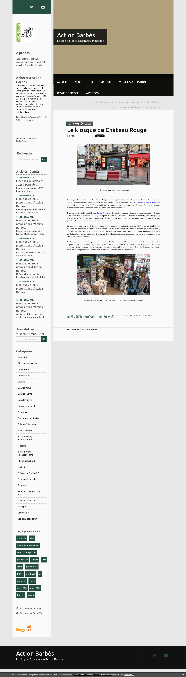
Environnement (25, 430)
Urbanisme (23, 512)
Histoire (22, 445)
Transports (23, 506)
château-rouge (74, 317)
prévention (22, 559)
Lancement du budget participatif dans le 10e (139, 107)
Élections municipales (28, 418)
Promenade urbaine (27, 479)
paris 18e (30, 573)
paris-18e (35, 587)
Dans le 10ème (25, 393)
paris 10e (21, 538)
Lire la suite (36, 64)
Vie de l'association (132, 81)
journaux (148, 315)
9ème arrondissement (28, 545)
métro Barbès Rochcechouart (25, 453)
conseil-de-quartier (26, 552)
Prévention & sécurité (28, 473)
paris (131, 315)
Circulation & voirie (27, 363)
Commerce (23, 369)
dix (91, 81)
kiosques (138, 315)
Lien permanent (75, 315)
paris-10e (22, 587)
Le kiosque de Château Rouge (107, 130)
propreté (21, 580)
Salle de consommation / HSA (30, 493)
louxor (31, 595)
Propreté (22, 485)
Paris (20, 573)
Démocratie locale (27, 406)
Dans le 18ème (25, 399)
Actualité (22, 357)
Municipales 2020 (26, 460)
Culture (21, 381)
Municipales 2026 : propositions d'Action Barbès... (29, 202)
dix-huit (106, 81)
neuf (78, 81)
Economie (22, 412)
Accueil (62, 81)
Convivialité (23, 375)
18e (32, 538)
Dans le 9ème (24, 387)
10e (44, 559)
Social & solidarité (26, 500)
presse (92, 317)
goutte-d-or (31, 566)
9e (40, 573)
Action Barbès (76, 35)
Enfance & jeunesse (27, 424)
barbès (20, 595)
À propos (92, 93)
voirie (32, 580)
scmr (19, 566)
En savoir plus (129, 674)
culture (34, 559)
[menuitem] (62, 79)
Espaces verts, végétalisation (25, 438)
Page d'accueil (153, 102)
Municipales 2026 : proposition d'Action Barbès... (29, 267)
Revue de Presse (68, 93)
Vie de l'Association (27, 518)
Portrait (22, 466)
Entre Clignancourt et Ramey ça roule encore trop (117, 102)
